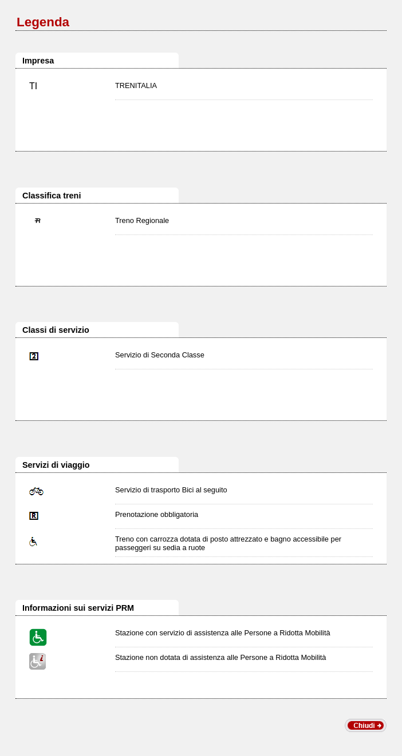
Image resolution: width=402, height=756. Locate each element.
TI (33, 86)
